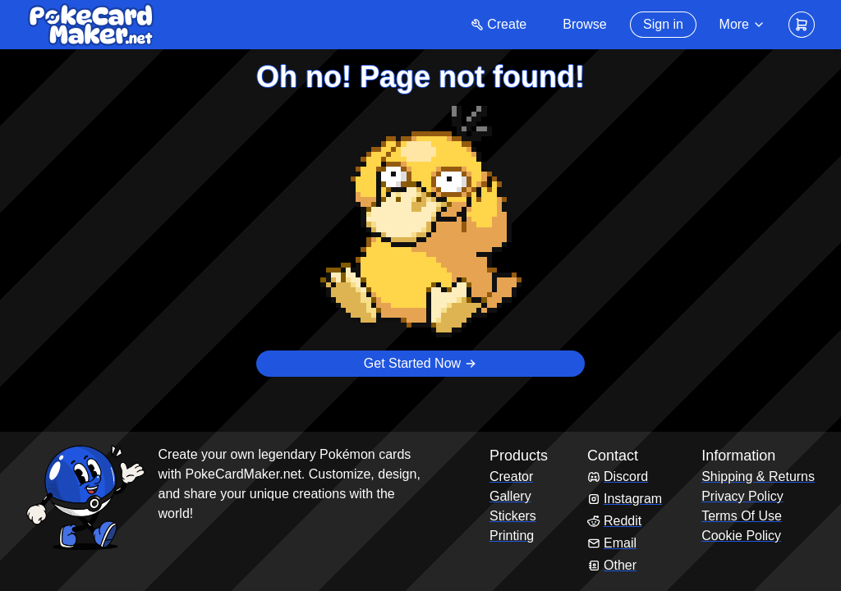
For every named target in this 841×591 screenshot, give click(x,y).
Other (611, 565)
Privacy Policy (742, 496)
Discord (617, 476)
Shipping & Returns (758, 476)
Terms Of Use (741, 516)
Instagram (624, 499)
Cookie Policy (741, 536)
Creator (511, 476)
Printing (511, 536)
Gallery (510, 496)
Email (611, 543)
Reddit (614, 521)
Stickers (512, 516)
